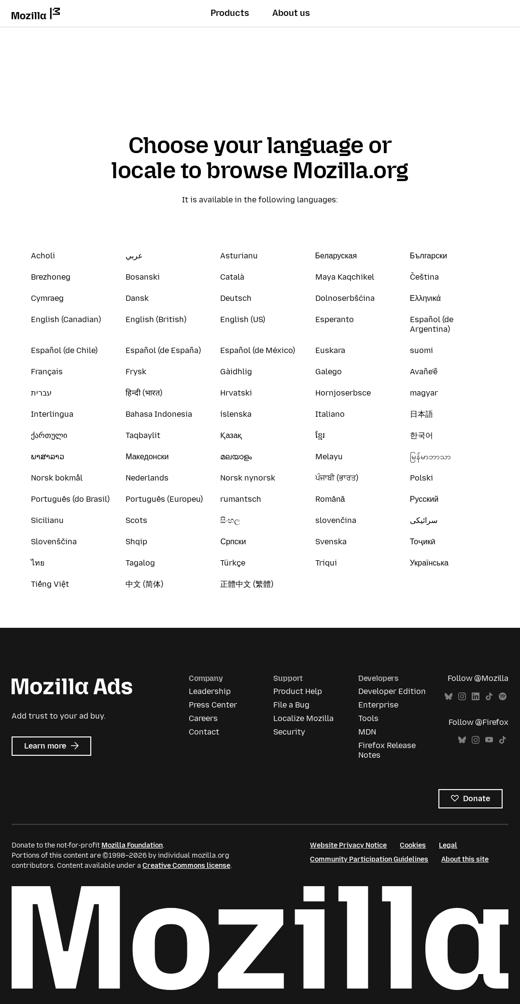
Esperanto (334, 319)
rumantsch (240, 499)
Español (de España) (163, 350)
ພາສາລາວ (47, 456)
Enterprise (378, 704)
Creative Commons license (186, 866)
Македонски (147, 456)
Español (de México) (257, 350)
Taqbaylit (143, 435)
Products (230, 13)
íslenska (236, 414)
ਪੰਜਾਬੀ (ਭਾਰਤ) (336, 477)
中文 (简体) (144, 584)
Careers (203, 718)
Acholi (43, 255)
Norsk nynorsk (247, 477)
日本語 (421, 414)
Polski (421, 477)
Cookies (413, 845)
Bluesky (448, 697)
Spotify (502, 697)
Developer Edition (392, 691)
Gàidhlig (236, 371)
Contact (204, 731)
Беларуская (336, 255)
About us (291, 13)
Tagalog (140, 562)
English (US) (242, 319)
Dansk (137, 298)
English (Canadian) (66, 319)
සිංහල (230, 520)
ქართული (49, 435)
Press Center (213, 704)
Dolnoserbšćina (345, 298)
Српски (233, 541)
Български (428, 255)
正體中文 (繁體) (246, 584)
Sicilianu (47, 520)
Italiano (330, 414)
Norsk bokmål (57, 477)
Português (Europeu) (164, 499)
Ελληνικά (425, 298)
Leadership (210, 691)
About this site (465, 859)
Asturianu (239, 255)
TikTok (489, 697)
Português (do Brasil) (70, 499)
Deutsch (236, 298)
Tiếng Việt (50, 584)
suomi (421, 350)
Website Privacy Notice (348, 845)
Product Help (297, 691)
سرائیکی (423, 520)
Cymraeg (47, 298)
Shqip (136, 541)
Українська (429, 562)
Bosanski (143, 277)
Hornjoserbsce (343, 392)
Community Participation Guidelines (369, 859)
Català (232, 277)
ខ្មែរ (320, 435)
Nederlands (147, 477)
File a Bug (291, 704)
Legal (448, 845)
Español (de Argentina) (431, 324)
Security (289, 731)
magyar (424, 392)
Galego (328, 371)
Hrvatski (236, 392)
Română (330, 499)
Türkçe (232, 562)
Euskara (330, 350)
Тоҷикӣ (423, 541)
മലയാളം (236, 456)
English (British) (156, 319)
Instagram (462, 697)
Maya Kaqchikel (344, 277)
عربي (134, 255)
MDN (367, 731)
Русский (424, 499)
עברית (41, 392)
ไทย (37, 562)
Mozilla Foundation (132, 845)
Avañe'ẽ (423, 371)
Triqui (326, 562)
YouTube (489, 740)
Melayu (329, 456)
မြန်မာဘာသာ (430, 456)
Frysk (136, 371)
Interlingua (52, 414)
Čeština (424, 277)
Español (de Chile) (64, 350)
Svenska (331, 541)
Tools (368, 718)
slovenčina (335, 520)
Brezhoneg (50, 277)
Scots (136, 520)
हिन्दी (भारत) (144, 392)
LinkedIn (475, 697)
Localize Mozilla (303, 718)
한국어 (421, 435)
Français (47, 371)
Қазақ (231, 435)
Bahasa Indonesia (159, 414)
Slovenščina (54, 541)
